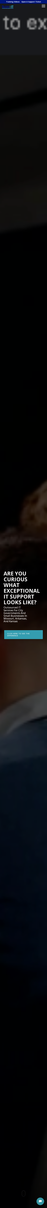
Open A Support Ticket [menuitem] (31, 2)
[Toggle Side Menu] (43, 6)
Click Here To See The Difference (18, 634)
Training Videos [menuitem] (13, 2)
